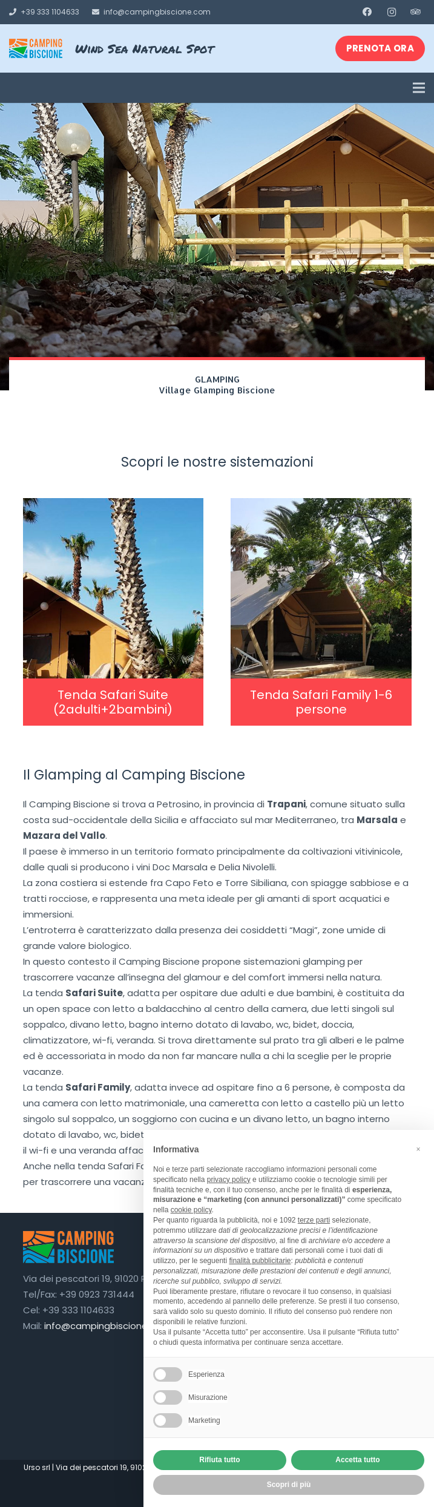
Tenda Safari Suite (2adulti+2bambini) (113, 702)
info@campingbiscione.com (107, 1325)
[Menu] (419, 88)
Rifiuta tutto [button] (219, 1460)
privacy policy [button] (229, 1179)
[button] (418, 1149)
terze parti (314, 1220)
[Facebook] (367, 12)
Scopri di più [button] (289, 1484)
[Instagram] (392, 12)
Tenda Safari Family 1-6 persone (321, 702)
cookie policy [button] (191, 1210)
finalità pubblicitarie (260, 1260)
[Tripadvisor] (416, 12)
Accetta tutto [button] (357, 1460)
